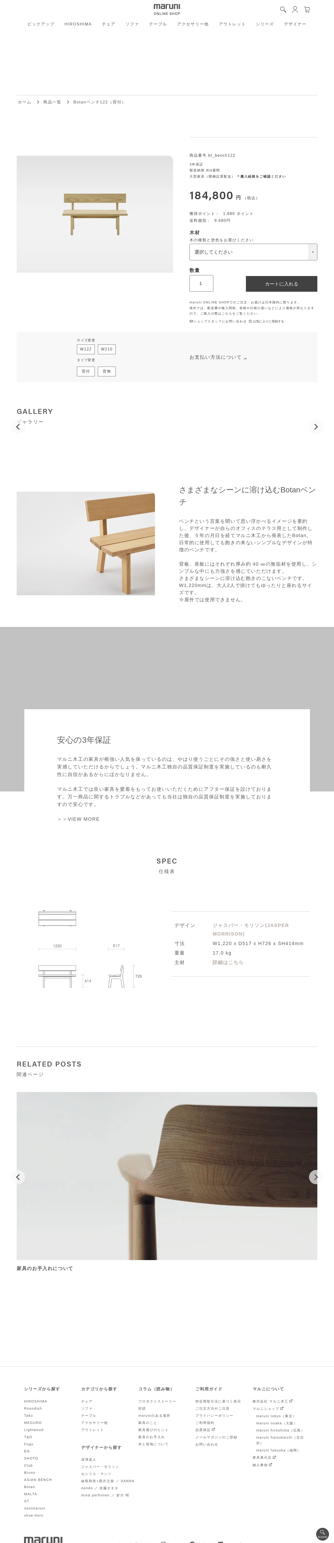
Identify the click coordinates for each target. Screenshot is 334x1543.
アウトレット (232, 24)
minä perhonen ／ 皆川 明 (105, 1495)
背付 (86, 371)
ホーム (24, 102)
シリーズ (265, 24)
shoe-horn (33, 1515)
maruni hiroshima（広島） (280, 1430)
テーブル (158, 24)
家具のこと (147, 1423)
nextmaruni (34, 1508)
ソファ (132, 24)
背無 (107, 371)
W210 (107, 349)
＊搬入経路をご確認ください (261, 176)
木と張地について (153, 1444)
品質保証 (203, 1430)
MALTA (30, 1494)
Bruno (29, 1473)
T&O (28, 1437)
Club (28, 1465)
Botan (29, 1487)
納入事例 (260, 1465)
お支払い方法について (215, 357)
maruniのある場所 (154, 1415)
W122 (86, 349)
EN (27, 1451)
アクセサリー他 (193, 24)
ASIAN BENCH (38, 1480)
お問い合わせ (206, 1444)
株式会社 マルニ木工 (270, 1401)
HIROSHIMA (78, 24)
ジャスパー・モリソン (100, 1467)
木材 (194, 232)
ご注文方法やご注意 (212, 1408)
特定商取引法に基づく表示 (218, 1401)
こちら (227, 313)
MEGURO (33, 1423)
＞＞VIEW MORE (78, 819)
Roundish (33, 1408)
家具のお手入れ (151, 1437)
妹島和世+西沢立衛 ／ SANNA (108, 1481)
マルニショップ (266, 1409)
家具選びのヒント (153, 1430)
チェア (108, 24)
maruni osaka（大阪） (276, 1423)
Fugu (29, 1444)
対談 (142, 1408)
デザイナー (295, 24)
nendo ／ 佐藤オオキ (100, 1488)
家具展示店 (262, 1457)
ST (26, 1501)
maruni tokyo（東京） (276, 1416)
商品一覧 (52, 102)
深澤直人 (88, 1459)
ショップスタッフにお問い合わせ (218, 321)
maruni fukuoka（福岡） (278, 1450)
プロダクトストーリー (157, 1401)
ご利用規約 (204, 1423)
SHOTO (31, 1458)
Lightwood (34, 1430)
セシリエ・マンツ (96, 1474)
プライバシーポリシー (214, 1415)
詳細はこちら (228, 962)
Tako (28, 1415)
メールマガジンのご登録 (216, 1437)
